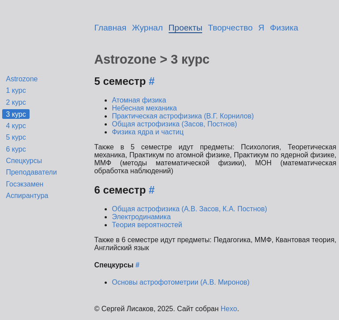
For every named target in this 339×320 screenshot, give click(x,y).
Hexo (229, 308)
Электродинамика (141, 217)
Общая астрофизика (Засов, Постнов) (174, 124)
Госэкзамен (24, 184)
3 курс (16, 114)
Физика (284, 27)
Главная (110, 27)
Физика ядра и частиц (147, 132)
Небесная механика (144, 108)
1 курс (16, 90)
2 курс (16, 102)
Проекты (186, 27)
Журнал (147, 27)
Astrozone (22, 79)
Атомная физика (139, 100)
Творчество (230, 27)
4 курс (16, 126)
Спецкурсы (24, 160)
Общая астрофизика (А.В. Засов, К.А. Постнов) (189, 209)
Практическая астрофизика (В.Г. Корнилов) (183, 116)
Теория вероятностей (147, 225)
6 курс (16, 149)
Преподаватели (31, 172)
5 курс (16, 137)
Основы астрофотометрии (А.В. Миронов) (180, 282)
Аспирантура (27, 195)
